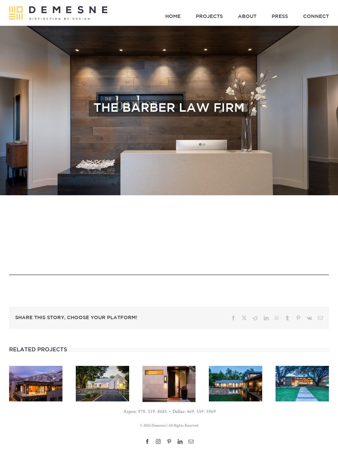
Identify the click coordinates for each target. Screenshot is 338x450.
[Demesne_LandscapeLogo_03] (58, 8)
